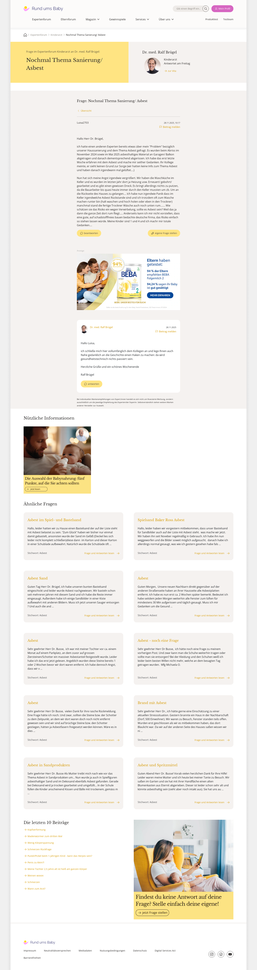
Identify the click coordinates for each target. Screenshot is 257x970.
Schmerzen (34, 882)
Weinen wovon (36, 875)
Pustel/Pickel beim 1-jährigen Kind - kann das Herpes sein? (60, 855)
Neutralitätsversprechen (57, 950)
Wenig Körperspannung (41, 842)
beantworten (91, 233)
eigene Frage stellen (166, 233)
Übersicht (86, 110)
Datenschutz (140, 950)
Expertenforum (41, 19)
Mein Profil (224, 8)
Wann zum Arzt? (36, 888)
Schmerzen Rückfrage (39, 849)
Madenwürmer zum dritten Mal (45, 836)
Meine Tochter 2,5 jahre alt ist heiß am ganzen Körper (57, 869)
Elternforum (68, 19)
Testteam (228, 19)
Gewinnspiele (117, 19)
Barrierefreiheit (32, 957)
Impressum (30, 950)
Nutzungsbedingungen (112, 950)
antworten (93, 383)
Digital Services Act (165, 950)
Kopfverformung (37, 829)
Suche (206, 9)
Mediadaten (85, 950)
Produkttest (211, 19)
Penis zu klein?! (36, 862)
